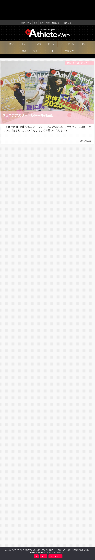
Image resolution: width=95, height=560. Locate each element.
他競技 (68, 30)
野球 (11, 24)
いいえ (43, 556)
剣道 (35, 30)
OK (36, 556)
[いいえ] (92, 553)
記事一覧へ (47, 531)
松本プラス (69, 2)
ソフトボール (51, 30)
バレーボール (67, 24)
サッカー (25, 24)
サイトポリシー (55, 556)
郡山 (35, 2)
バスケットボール (45, 24)
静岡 (23, 2)
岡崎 (48, 2)
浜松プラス (57, 2)
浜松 (29, 2)
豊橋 (42, 2)
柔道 (24, 30)
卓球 (83, 24)
